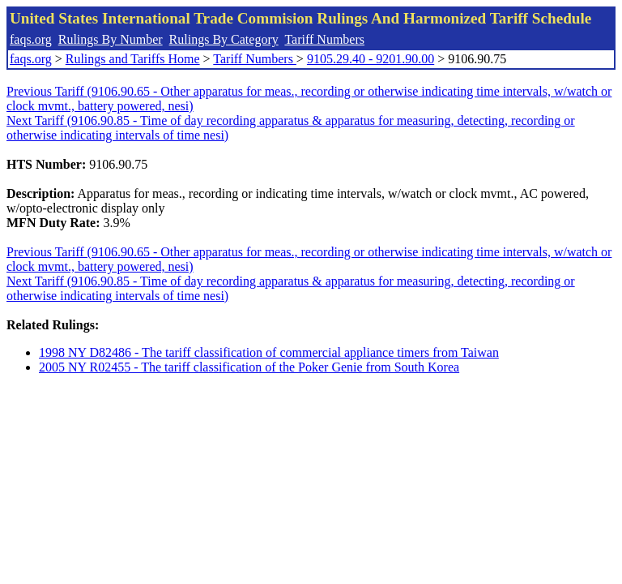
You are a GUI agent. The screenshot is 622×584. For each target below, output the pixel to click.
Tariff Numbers (324, 39)
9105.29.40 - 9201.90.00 (370, 59)
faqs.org (31, 39)
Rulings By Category (224, 39)
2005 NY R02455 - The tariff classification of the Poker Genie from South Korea (249, 367)
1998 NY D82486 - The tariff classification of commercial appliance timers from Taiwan (269, 352)
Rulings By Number (110, 39)
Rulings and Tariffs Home (133, 59)
